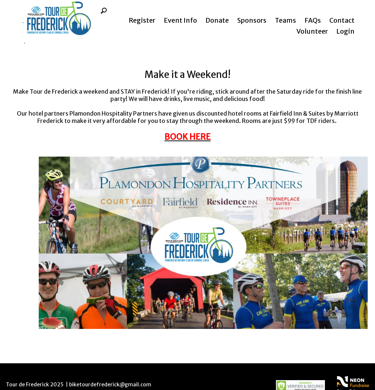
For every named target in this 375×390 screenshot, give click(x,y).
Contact (342, 20)
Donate (217, 20)
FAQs (312, 20)
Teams (285, 20)
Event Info (180, 20)
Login (345, 31)
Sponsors (251, 20)
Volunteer (312, 31)
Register (142, 20)
